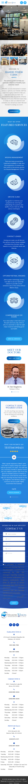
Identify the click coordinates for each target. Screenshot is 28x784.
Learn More (14, 111)
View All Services (14, 339)
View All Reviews (14, 492)
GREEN (8, 517)
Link (14, 152)
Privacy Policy (17, 596)
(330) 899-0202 (14, 692)
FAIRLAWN (6, 507)
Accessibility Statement (14, 781)
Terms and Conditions (10, 597)
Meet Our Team (14, 358)
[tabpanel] (14, 377)
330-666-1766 (14, 645)
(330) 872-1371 (14, 739)
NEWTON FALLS (22, 505)
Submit (14, 603)
